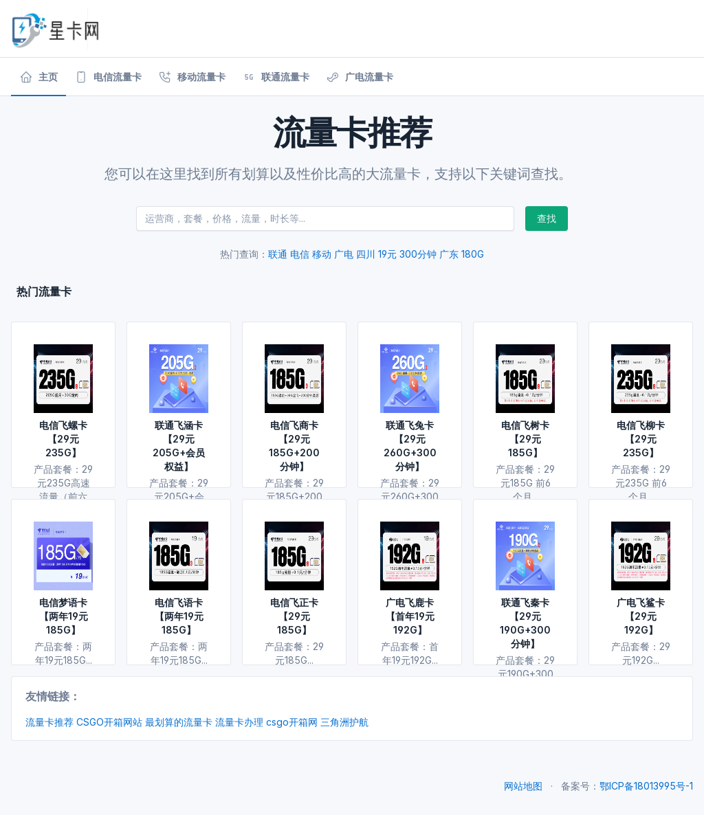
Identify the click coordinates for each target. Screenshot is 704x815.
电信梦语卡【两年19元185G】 (63, 616)
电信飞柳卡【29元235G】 (641, 438)
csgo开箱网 (292, 722)
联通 (277, 254)
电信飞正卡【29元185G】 (294, 616)
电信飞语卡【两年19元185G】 (179, 616)
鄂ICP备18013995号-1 (646, 786)
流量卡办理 (239, 722)
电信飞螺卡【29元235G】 (63, 438)
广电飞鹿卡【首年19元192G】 (410, 616)
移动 (321, 254)
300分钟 (418, 254)
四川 (365, 254)
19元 (387, 254)
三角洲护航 (344, 722)
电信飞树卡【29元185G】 (525, 438)
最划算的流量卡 (178, 722)
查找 (546, 218)
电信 (299, 254)
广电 (343, 254)
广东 (449, 254)
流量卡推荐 (49, 722)
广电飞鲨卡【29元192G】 (641, 616)
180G (472, 254)
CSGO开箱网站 (109, 722)
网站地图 (523, 786)
